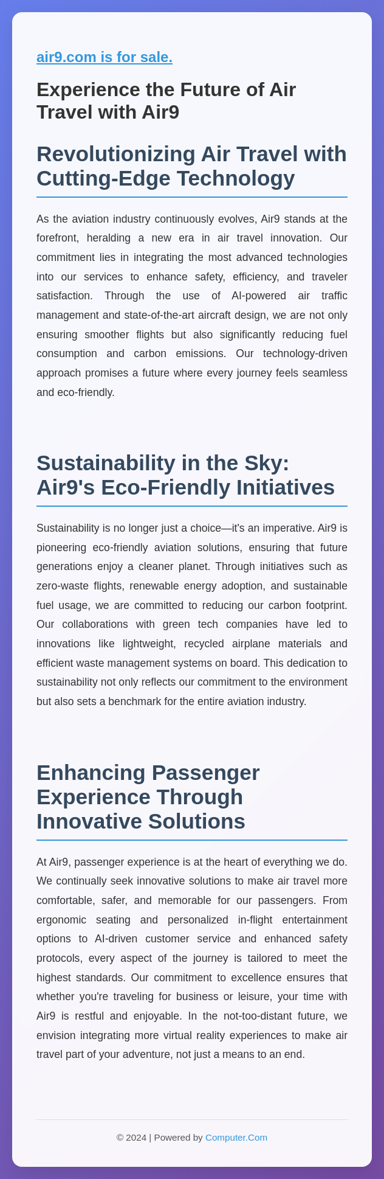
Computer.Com (236, 1137)
